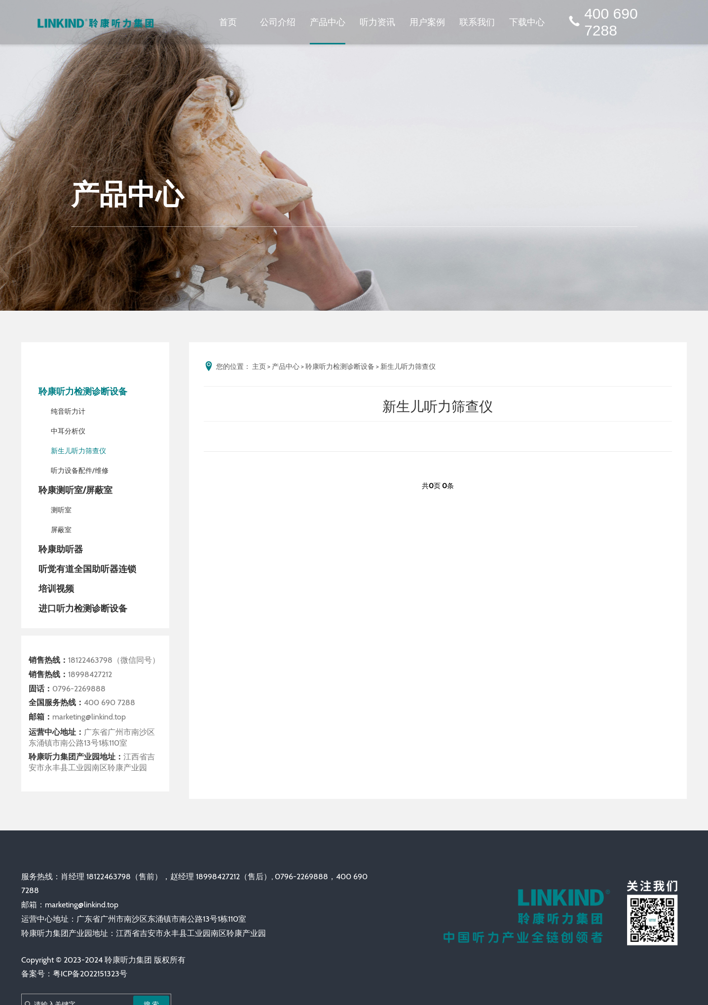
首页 (228, 22)
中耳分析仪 (68, 431)
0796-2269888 (79, 688)
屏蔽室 (61, 529)
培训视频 (56, 588)
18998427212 (90, 674)
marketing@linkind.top (89, 716)
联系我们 (477, 22)
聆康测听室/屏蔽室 (75, 490)
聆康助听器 (60, 549)
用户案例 (427, 22)
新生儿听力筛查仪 (78, 450)
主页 (259, 366)
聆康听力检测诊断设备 (82, 391)
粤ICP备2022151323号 (90, 973)
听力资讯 (377, 22)
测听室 (61, 509)
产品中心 (327, 22)
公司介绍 (278, 22)
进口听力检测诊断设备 (82, 608)
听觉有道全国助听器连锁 (87, 569)
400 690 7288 (602, 22)
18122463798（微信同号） (114, 660)
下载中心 (527, 22)
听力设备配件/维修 (80, 470)
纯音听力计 (68, 411)
